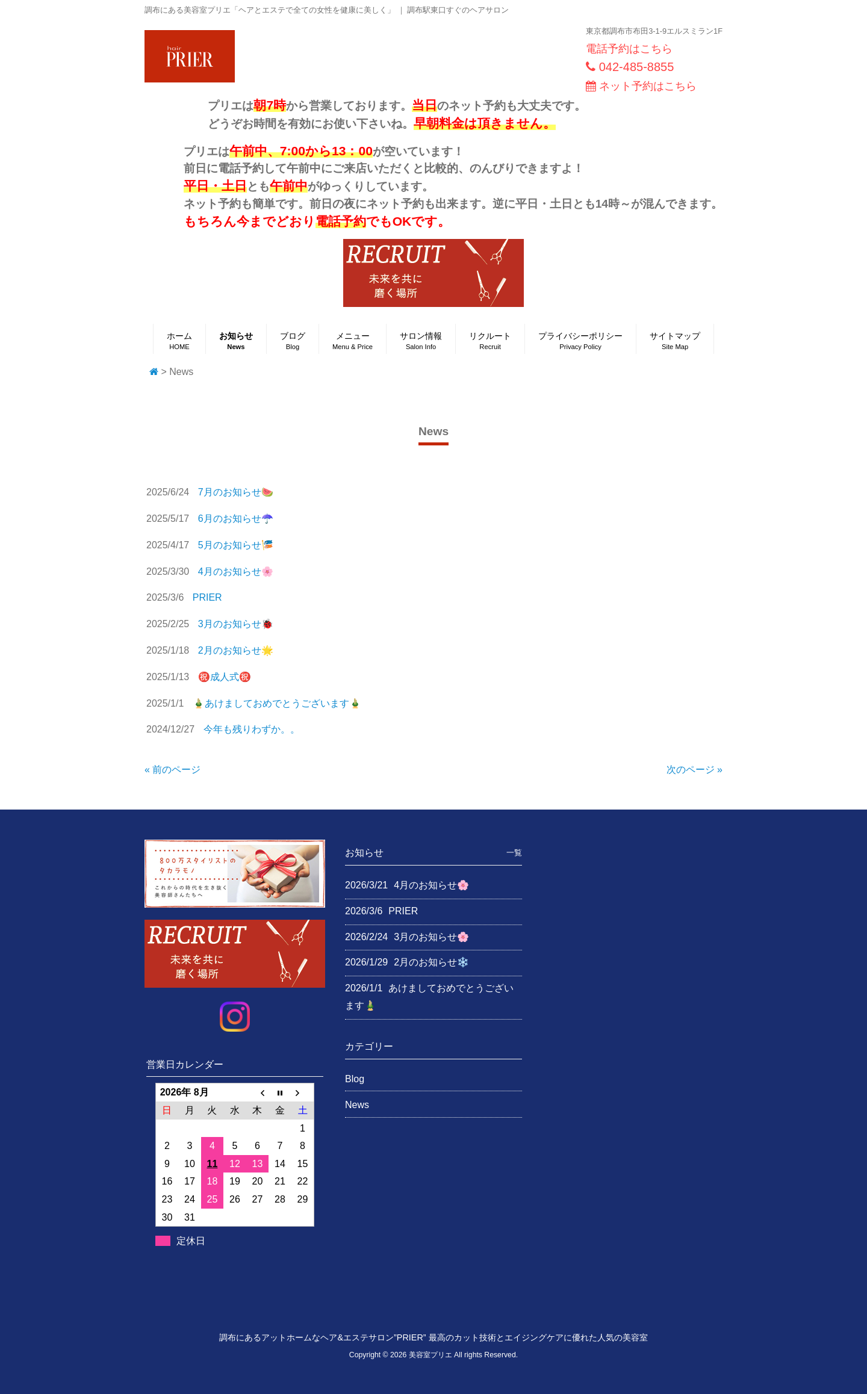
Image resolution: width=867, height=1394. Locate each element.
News (357, 1105)
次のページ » (694, 769)
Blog (354, 1079)
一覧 (514, 852)
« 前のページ (172, 769)
